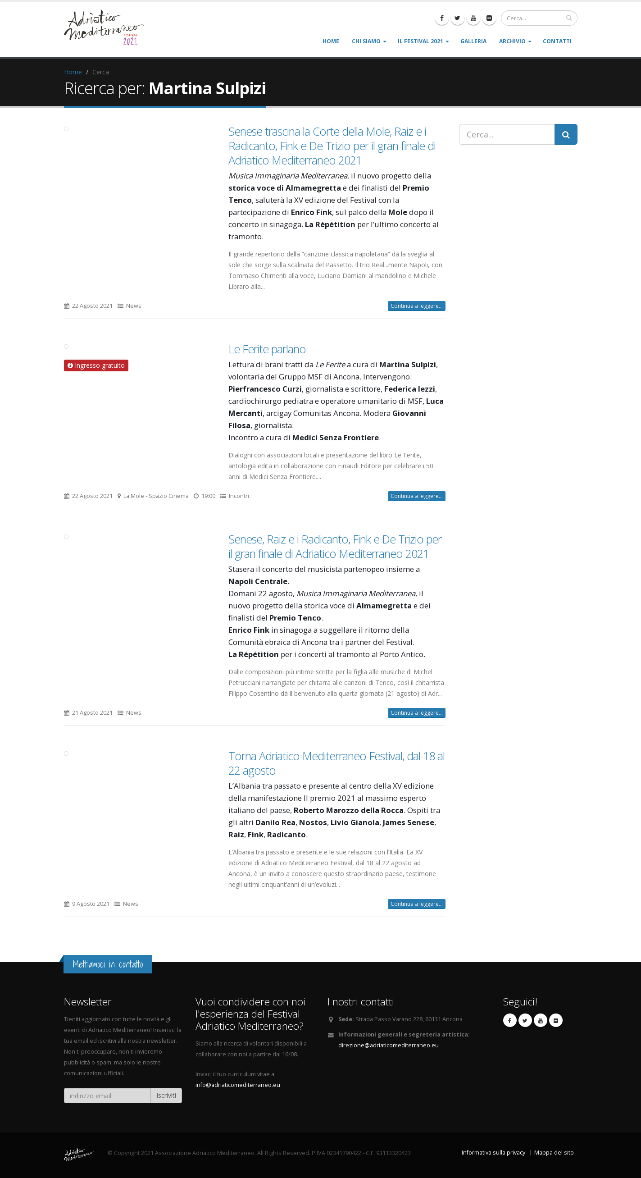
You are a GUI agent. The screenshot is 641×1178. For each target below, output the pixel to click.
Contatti (557, 41)
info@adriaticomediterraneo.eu (237, 1085)
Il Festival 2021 (420, 41)
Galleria (473, 41)
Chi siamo (366, 41)
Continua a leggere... (417, 306)
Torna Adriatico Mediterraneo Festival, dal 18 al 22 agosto (336, 763)
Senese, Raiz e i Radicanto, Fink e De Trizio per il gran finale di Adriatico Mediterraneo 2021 (334, 546)
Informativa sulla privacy (493, 1152)
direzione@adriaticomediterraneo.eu (388, 1045)
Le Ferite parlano (267, 348)
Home (331, 41)
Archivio (512, 41)
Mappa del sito (554, 1152)
